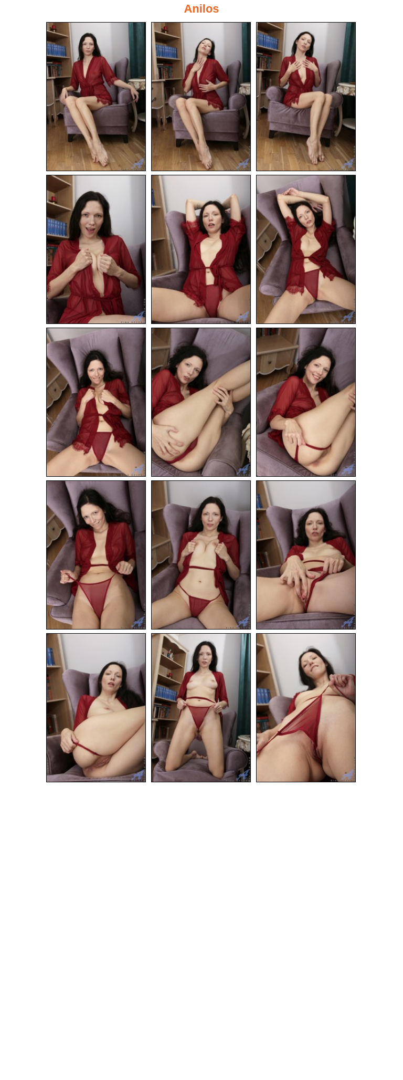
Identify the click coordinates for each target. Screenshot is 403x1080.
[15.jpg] (306, 707)
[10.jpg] (96, 555)
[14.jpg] (201, 707)
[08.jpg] (201, 402)
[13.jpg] (96, 707)
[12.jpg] (306, 555)
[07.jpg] (96, 402)
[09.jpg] (306, 402)
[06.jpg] (306, 249)
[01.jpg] (96, 96)
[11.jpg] (201, 555)
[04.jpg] (96, 249)
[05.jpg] (201, 249)
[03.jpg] (306, 96)
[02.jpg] (201, 96)
